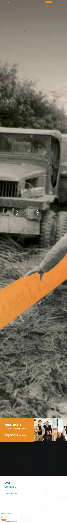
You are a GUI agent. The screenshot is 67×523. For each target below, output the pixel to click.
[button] (19, 510)
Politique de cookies (6, 521)
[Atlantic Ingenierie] (5, 1)
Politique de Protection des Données (13, 521)
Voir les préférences (16, 519)
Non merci (9, 519)
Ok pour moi (4, 519)
